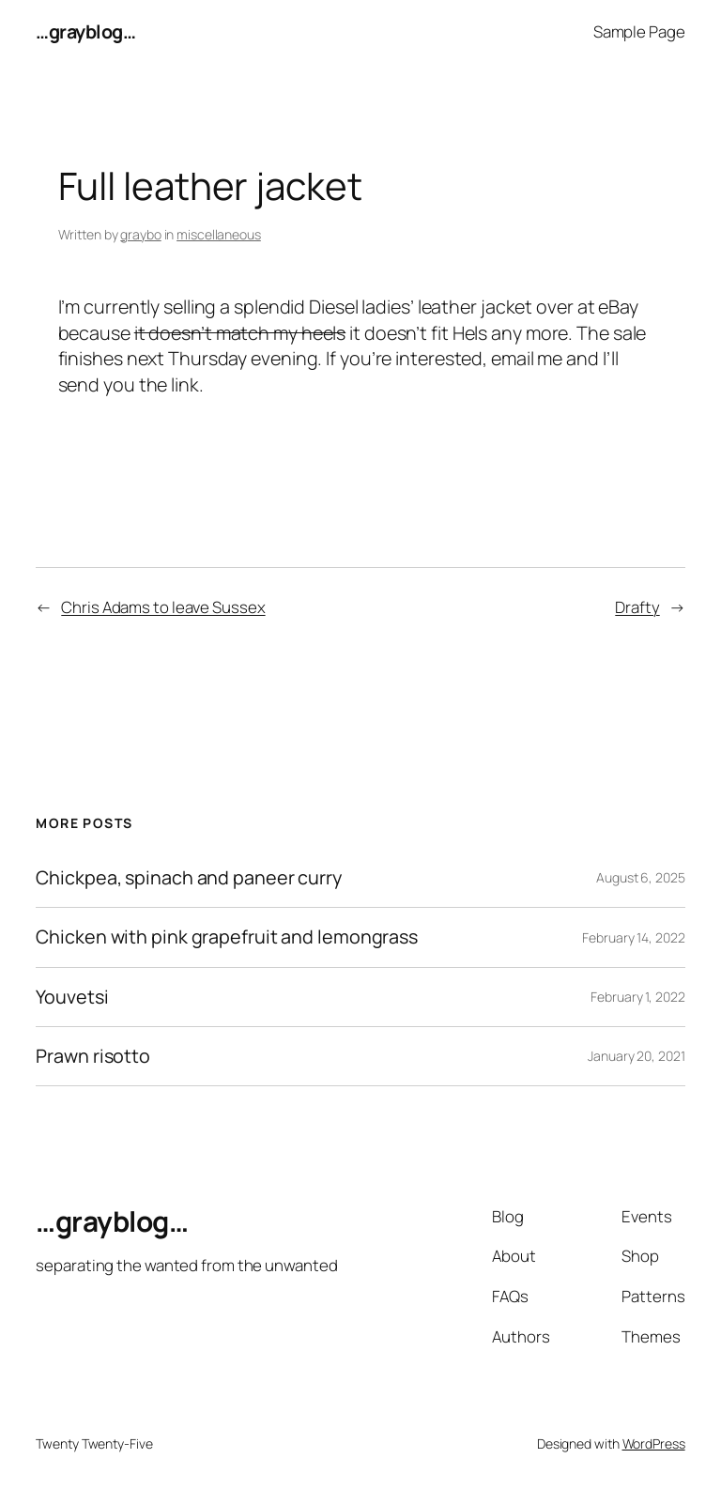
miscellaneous (218, 234)
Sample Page (639, 31)
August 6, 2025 (640, 877)
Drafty (637, 607)
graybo (140, 234)
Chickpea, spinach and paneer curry (189, 877)
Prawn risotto (93, 1056)
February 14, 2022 (633, 937)
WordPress (653, 1443)
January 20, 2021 (636, 1056)
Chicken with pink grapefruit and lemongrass (227, 937)
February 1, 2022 (637, 996)
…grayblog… (85, 31)
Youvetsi (72, 997)
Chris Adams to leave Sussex (163, 607)
